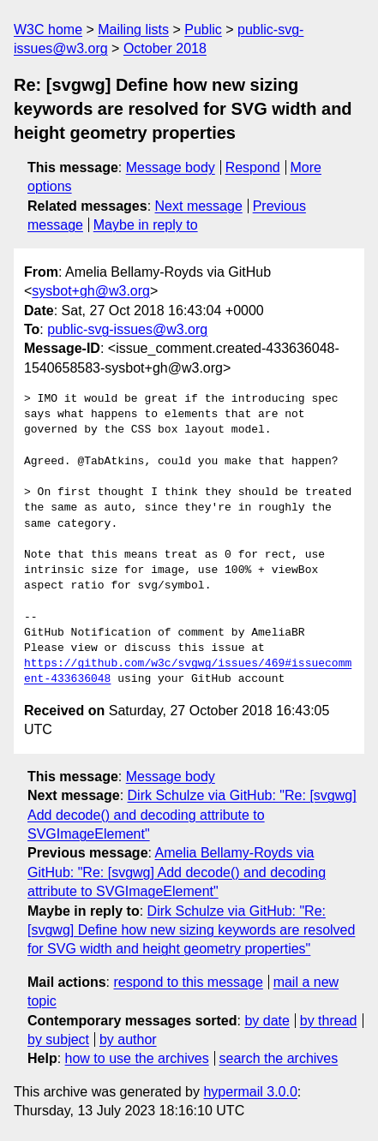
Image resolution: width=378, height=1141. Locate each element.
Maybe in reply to (145, 225)
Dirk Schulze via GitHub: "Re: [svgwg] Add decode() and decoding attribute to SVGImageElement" (192, 814)
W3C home (48, 29)
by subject (58, 1039)
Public (203, 29)
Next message (199, 206)
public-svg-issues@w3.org (127, 329)
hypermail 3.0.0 (250, 1091)
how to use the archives (137, 1058)
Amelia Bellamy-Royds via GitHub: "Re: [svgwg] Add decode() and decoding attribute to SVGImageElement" (176, 872)
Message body (170, 167)
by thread (328, 1020)
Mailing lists (133, 29)
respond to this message (187, 982)
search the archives (279, 1058)
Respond (252, 167)
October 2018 (165, 48)
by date (266, 1020)
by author (128, 1039)
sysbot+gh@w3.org (91, 291)
